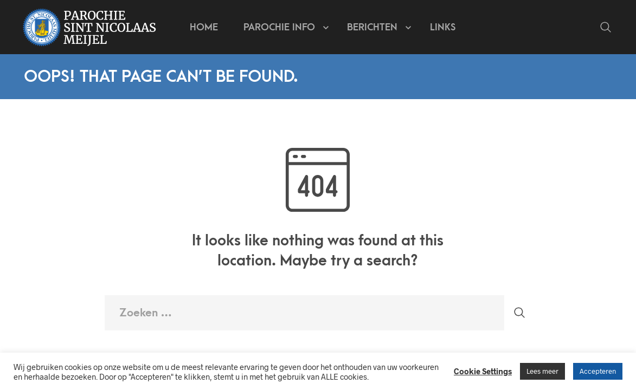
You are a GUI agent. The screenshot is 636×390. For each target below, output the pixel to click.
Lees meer (542, 371)
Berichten (372, 27)
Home (204, 27)
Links (442, 27)
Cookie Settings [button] (483, 371)
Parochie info (279, 27)
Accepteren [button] (598, 371)
